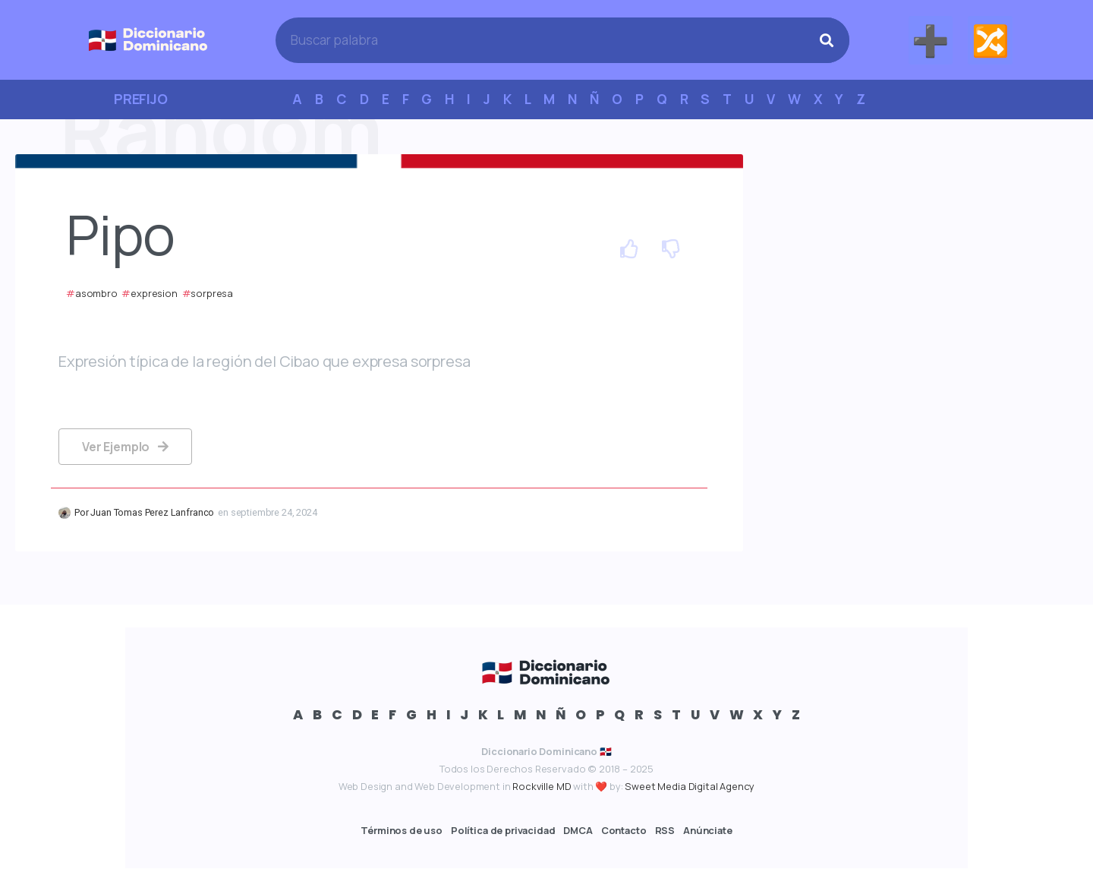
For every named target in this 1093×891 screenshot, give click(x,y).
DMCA (577, 830)
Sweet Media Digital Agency (689, 786)
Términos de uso (402, 830)
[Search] (826, 40)
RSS (665, 830)
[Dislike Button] (671, 250)
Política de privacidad (503, 830)
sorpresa (212, 293)
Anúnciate (707, 830)
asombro (96, 293)
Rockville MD (541, 786)
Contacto (624, 830)
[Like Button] (629, 250)
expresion (154, 293)
